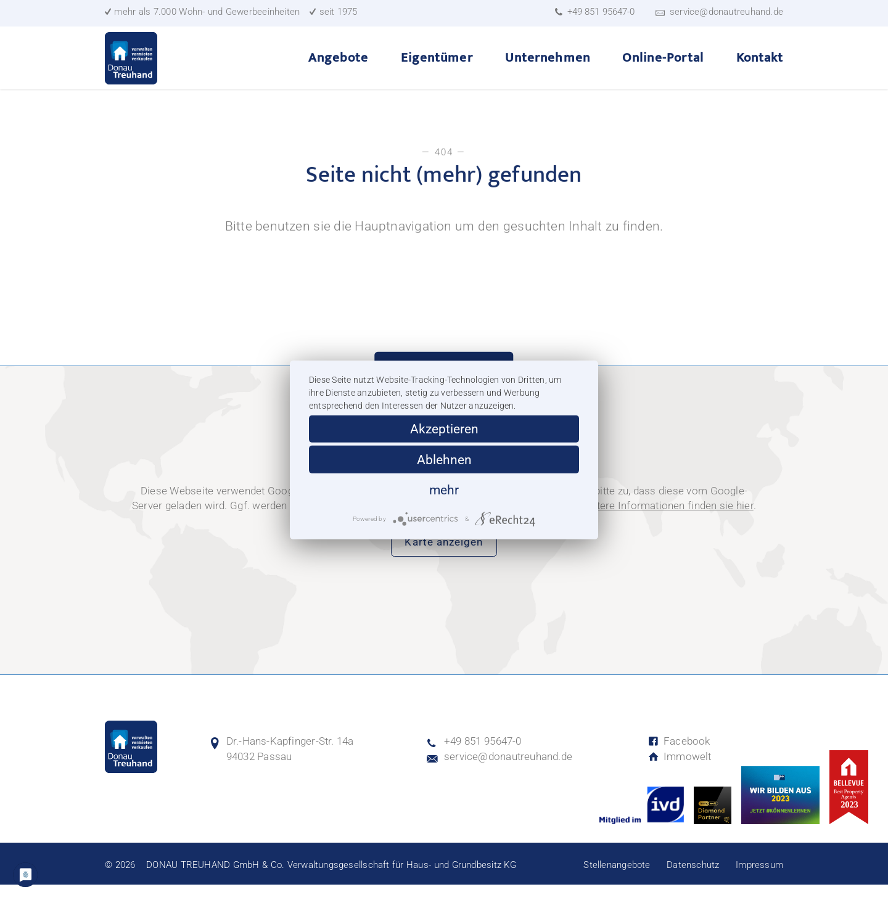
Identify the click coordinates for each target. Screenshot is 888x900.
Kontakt (759, 65)
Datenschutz (693, 880)
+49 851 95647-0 (600, 12)
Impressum (759, 880)
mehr (444, 489)
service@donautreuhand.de (726, 11)
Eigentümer (437, 65)
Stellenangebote (616, 880)
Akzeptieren (444, 428)
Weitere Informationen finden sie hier (666, 521)
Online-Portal (663, 65)
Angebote (338, 65)
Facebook (679, 756)
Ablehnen (444, 459)
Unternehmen (547, 65)
